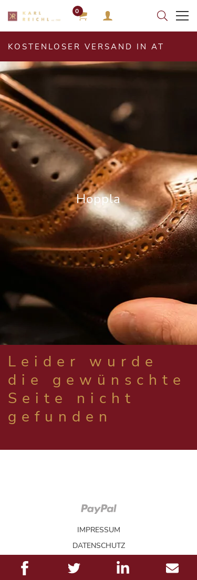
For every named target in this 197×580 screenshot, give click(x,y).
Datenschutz (98, 546)
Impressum (98, 530)
